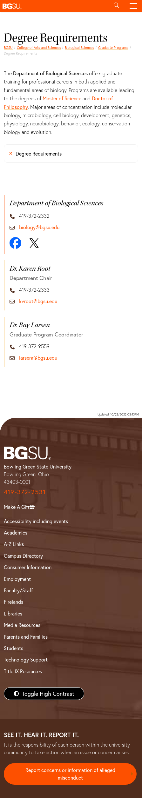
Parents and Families (26, 636)
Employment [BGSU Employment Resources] (17, 578)
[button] (54, 6)
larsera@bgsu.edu (38, 358)
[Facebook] (15, 243)
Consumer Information (27, 567)
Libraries (13, 613)
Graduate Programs (113, 47)
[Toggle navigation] (133, 6)
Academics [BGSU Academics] (15, 532)
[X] (34, 243)
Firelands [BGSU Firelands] (13, 601)
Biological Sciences (79, 47)
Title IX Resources (23, 671)
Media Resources (22, 625)
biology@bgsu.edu (39, 227)
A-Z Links (14, 544)
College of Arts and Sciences (39, 47)
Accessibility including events (36, 521)
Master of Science (62, 98)
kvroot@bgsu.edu (38, 301)
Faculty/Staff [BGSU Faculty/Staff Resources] (18, 590)
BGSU (8, 47)
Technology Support (26, 659)
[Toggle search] (116, 6)
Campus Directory (23, 555)
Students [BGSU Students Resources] (13, 648)
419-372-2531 (25, 492)
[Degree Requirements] (71, 153)
